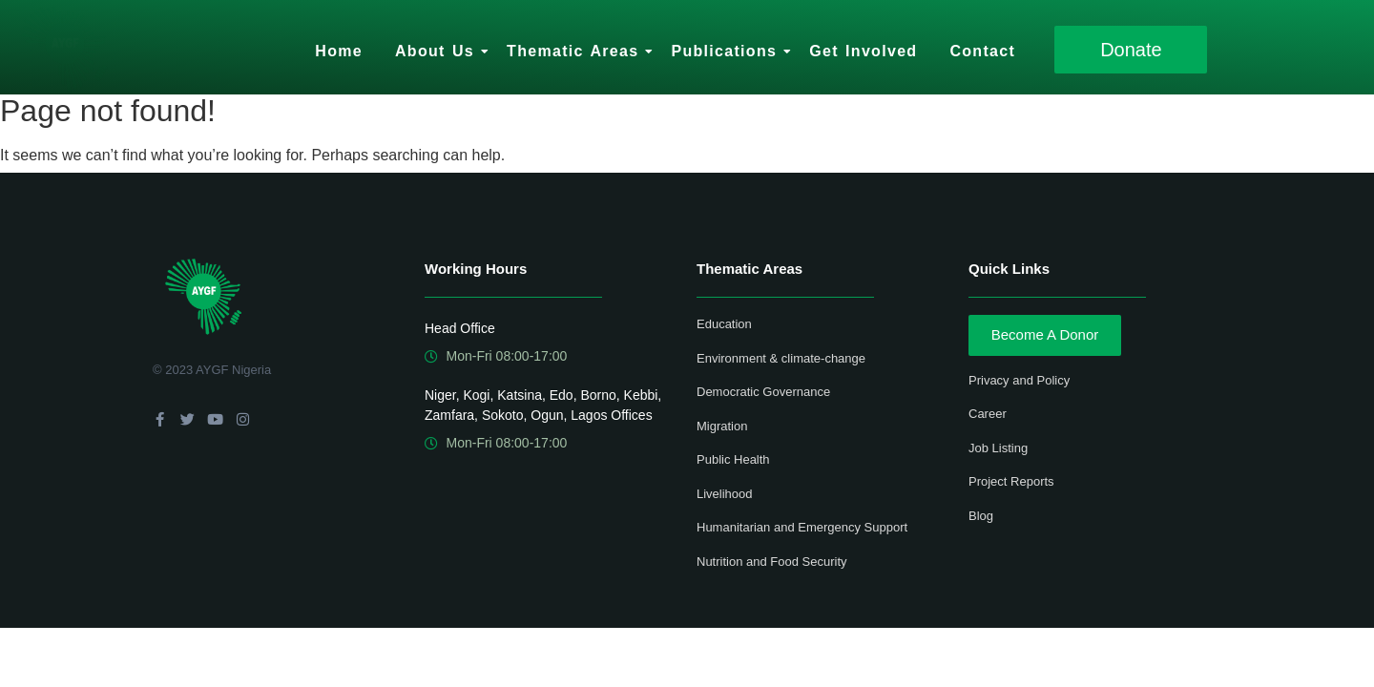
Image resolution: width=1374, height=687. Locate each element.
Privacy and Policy (1019, 380)
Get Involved (863, 51)
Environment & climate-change (781, 358)
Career (987, 413)
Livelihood (725, 494)
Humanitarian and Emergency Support (802, 527)
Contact (982, 51)
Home (339, 51)
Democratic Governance (763, 392)
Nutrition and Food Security (772, 561)
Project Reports (1011, 481)
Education (724, 324)
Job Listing (998, 448)
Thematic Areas (576, 51)
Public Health (733, 459)
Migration (722, 426)
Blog (980, 516)
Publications (727, 51)
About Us (438, 51)
